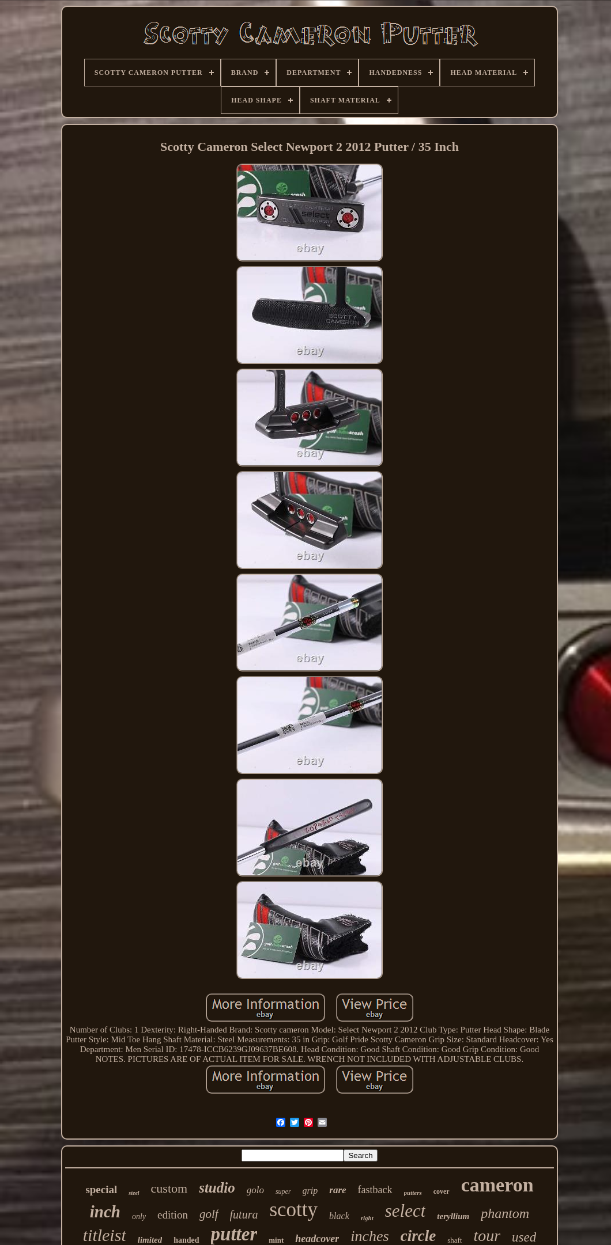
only (139, 1216)
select (405, 1211)
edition (172, 1215)
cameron (497, 1184)
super (283, 1191)
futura (244, 1214)
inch (105, 1211)
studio (217, 1187)
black (339, 1216)
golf (208, 1214)
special (101, 1189)
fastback (375, 1189)
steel (134, 1193)
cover (441, 1191)
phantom (505, 1213)
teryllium (453, 1216)
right (367, 1217)
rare (337, 1190)
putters (413, 1192)
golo (255, 1190)
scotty (293, 1209)
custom (169, 1188)
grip (310, 1190)
